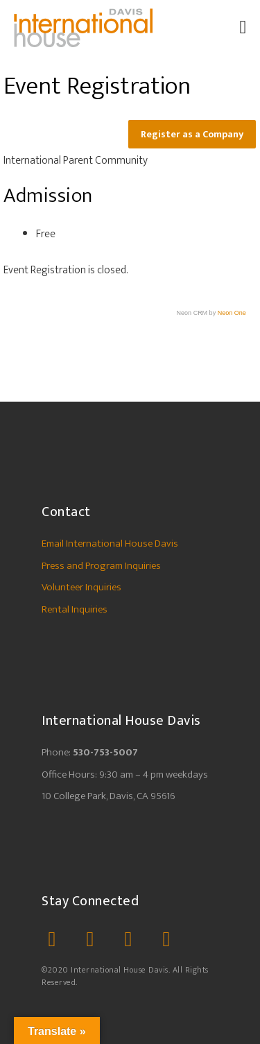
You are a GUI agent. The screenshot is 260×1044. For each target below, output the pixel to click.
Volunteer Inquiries (81, 587)
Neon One (232, 312)
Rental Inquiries (74, 609)
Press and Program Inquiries (101, 565)
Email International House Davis (110, 543)
